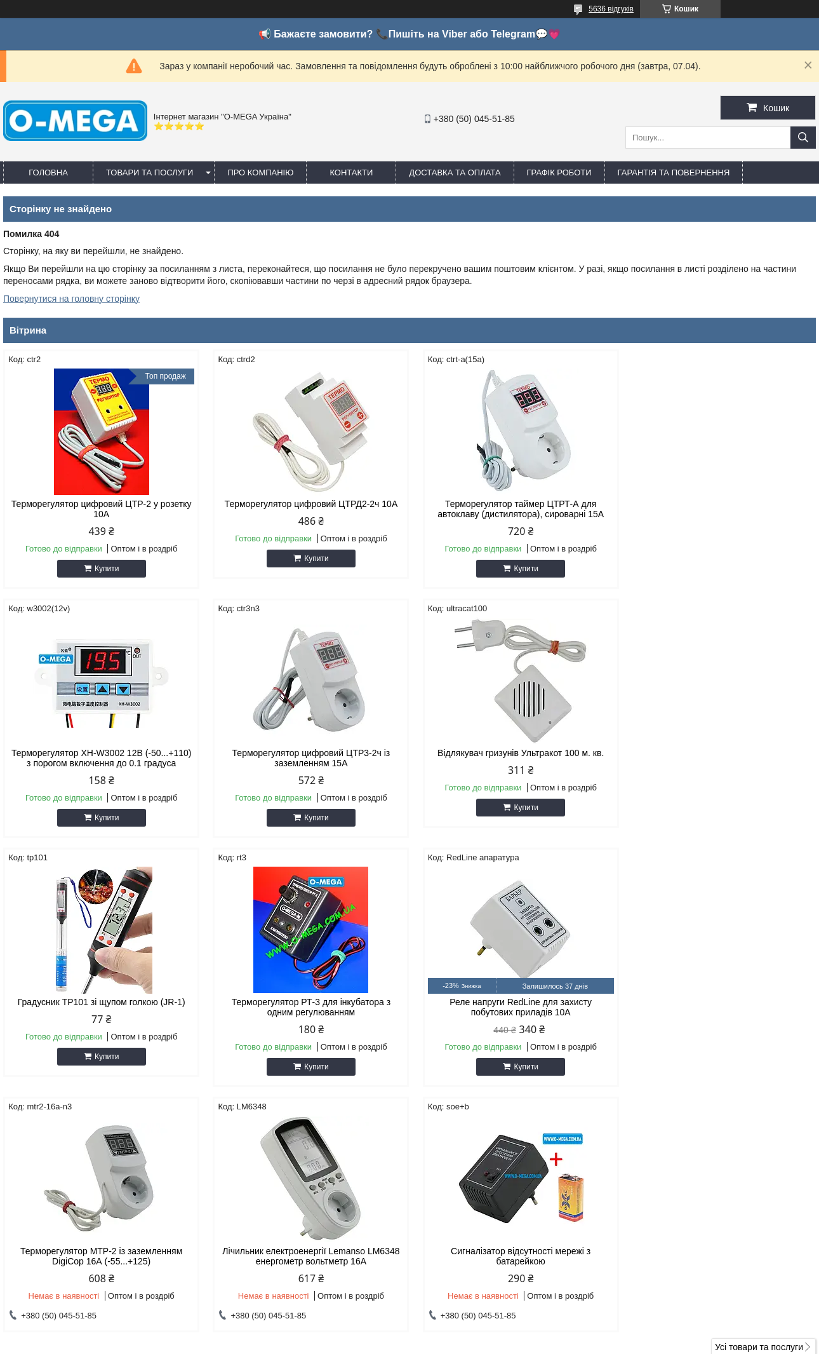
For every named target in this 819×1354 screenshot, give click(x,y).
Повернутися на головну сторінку (71, 299)
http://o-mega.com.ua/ (472, 1197)
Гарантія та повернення (674, 172)
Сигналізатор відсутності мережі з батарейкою (719, 1007)
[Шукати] (803, 137)
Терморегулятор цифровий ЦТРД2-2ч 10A (306, 504)
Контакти (351, 172)
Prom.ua (469, 1330)
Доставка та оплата (454, 172)
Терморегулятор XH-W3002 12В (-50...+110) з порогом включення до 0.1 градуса (719, 509)
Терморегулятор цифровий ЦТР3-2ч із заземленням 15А (100, 758)
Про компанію (260, 172)
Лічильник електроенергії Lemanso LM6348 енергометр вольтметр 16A (512, 1007)
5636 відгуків (611, 8)
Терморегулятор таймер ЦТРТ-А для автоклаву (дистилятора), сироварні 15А (513, 509)
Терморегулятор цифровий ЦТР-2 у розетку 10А (100, 509)
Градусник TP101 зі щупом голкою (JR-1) (513, 753)
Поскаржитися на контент (462, 1341)
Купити (105, 568)
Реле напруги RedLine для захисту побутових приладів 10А (100, 1007)
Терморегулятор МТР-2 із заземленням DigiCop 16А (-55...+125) (306, 1007)
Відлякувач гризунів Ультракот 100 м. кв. (306, 753)
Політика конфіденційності (561, 1341)
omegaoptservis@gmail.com (485, 1213)
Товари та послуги (149, 172)
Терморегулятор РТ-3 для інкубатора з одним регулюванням (719, 758)
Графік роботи (559, 172)
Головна (48, 172)
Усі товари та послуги (759, 1102)
